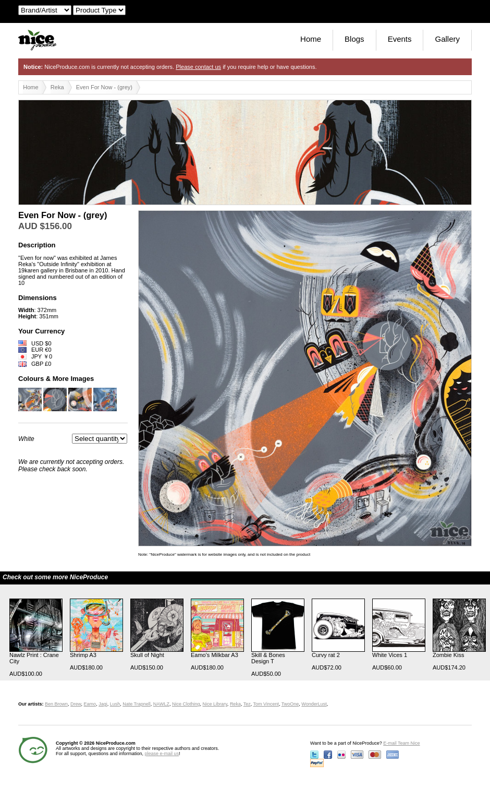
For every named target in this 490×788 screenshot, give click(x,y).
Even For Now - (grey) (104, 87)
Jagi (103, 704)
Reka (57, 87)
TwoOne (290, 704)
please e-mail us (162, 753)
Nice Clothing (186, 704)
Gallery (447, 38)
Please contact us (198, 67)
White (26, 439)
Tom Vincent (266, 704)
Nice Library (215, 704)
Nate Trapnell (137, 704)
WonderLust (313, 704)
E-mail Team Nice (401, 743)
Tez (247, 704)
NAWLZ (161, 704)
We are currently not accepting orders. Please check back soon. (71, 465)
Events (400, 38)
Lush (115, 704)
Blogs (354, 38)
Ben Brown (56, 704)
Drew (75, 704)
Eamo (90, 704)
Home (310, 38)
